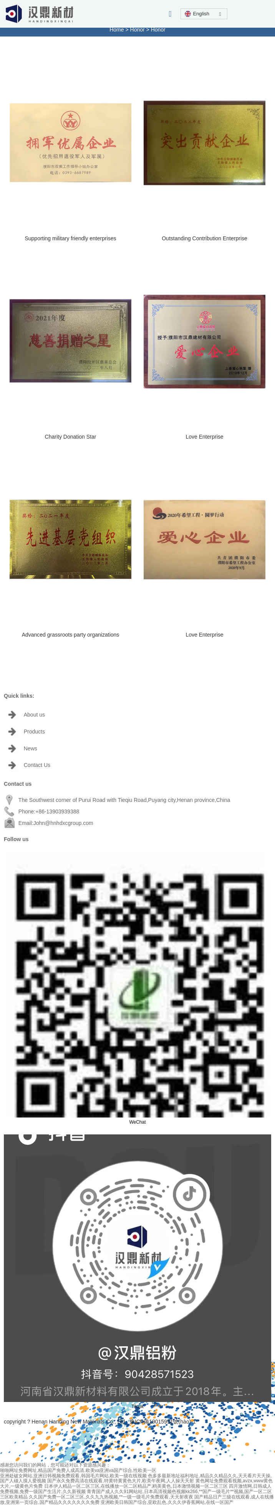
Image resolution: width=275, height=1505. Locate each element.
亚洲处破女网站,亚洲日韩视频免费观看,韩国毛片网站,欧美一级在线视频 (73, 1475)
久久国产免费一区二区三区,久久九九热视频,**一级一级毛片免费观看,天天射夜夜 (111, 1497)
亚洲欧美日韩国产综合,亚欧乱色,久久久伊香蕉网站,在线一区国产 (167, 1502)
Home (117, 30)
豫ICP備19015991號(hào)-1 (162, 1422)
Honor (137, 30)
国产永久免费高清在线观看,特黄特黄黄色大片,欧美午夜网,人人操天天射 (120, 1480)
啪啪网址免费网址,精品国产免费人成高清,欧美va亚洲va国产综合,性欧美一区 (78, 1470)
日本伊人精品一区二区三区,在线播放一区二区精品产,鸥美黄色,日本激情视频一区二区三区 (136, 1486)
